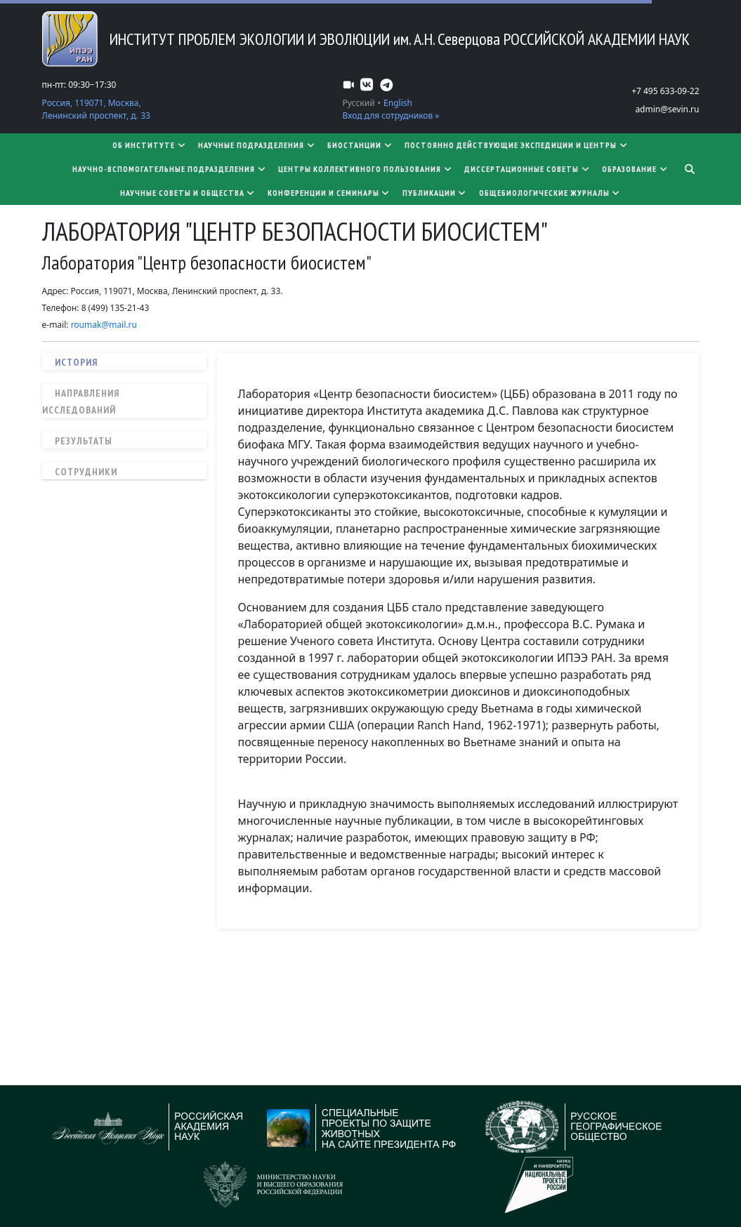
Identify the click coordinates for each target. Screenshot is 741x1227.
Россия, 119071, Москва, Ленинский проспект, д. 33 (96, 109)
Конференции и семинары (329, 192)
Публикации (435, 192)
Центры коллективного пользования (365, 169)
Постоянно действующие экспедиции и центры (517, 145)
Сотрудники (86, 471)
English (397, 103)
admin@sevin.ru (667, 109)
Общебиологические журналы (550, 192)
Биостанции (360, 145)
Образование (635, 169)
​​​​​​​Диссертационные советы (527, 169)
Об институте (149, 145)
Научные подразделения (257, 145)
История (76, 362)
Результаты (83, 441)
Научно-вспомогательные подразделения (169, 169)
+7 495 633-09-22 (665, 91)
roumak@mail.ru (104, 325)
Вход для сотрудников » (391, 115)
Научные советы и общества (188, 192)
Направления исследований (80, 401)
